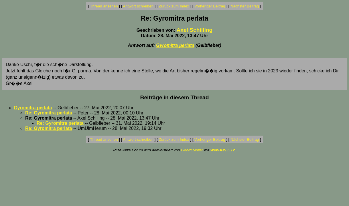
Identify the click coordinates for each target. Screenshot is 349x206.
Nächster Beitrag (244, 6)
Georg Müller (192, 150)
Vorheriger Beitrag (209, 6)
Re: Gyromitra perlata (48, 112)
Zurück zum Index (174, 6)
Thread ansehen (104, 6)
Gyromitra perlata (175, 45)
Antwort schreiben (138, 6)
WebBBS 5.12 (222, 150)
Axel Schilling (194, 30)
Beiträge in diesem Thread (174, 97)
